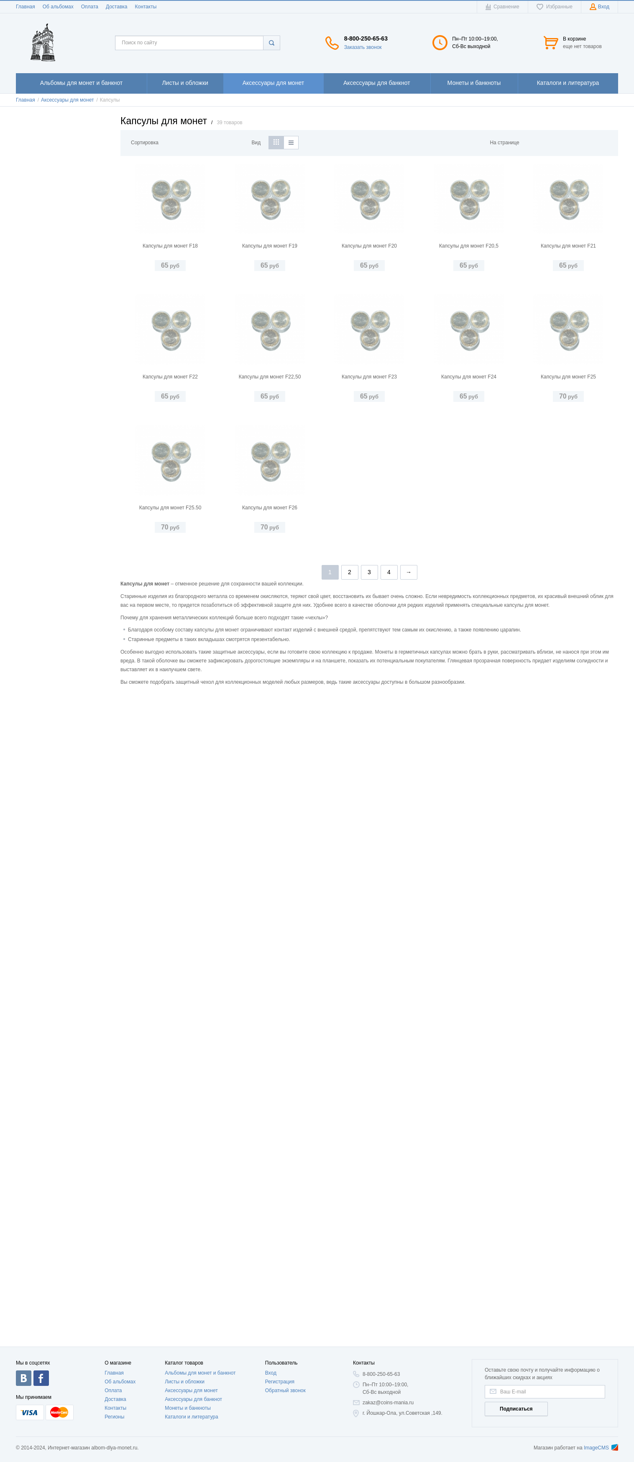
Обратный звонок (285, 1390)
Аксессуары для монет (191, 1390)
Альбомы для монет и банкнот (200, 1373)
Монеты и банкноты (188, 1408)
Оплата (89, 7)
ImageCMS (601, 1448)
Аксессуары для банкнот (193, 1399)
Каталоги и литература (191, 1417)
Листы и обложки (185, 1382)
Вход (270, 1372)
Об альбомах (58, 7)
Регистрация (279, 1381)
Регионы (114, 1417)
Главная (25, 7)
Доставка (117, 7)
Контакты (145, 7)
